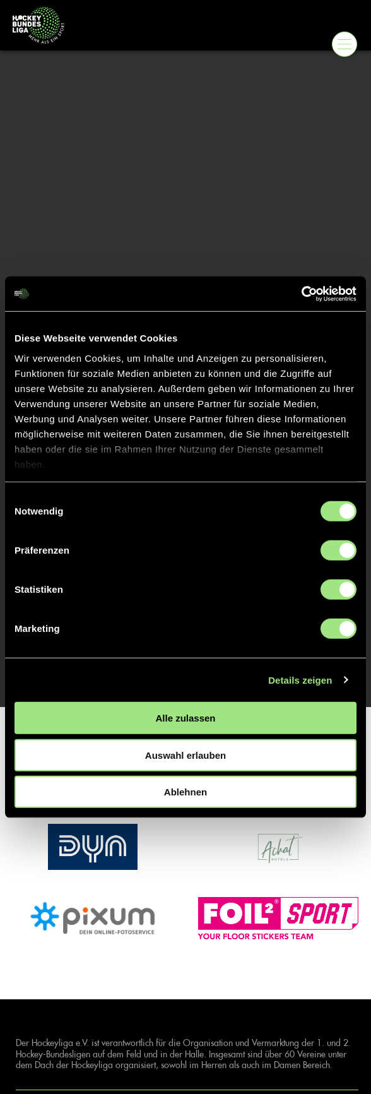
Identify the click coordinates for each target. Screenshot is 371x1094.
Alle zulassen (185, 718)
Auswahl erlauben (185, 754)
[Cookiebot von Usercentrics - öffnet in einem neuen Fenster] (301, 293)
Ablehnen (185, 792)
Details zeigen (300, 679)
